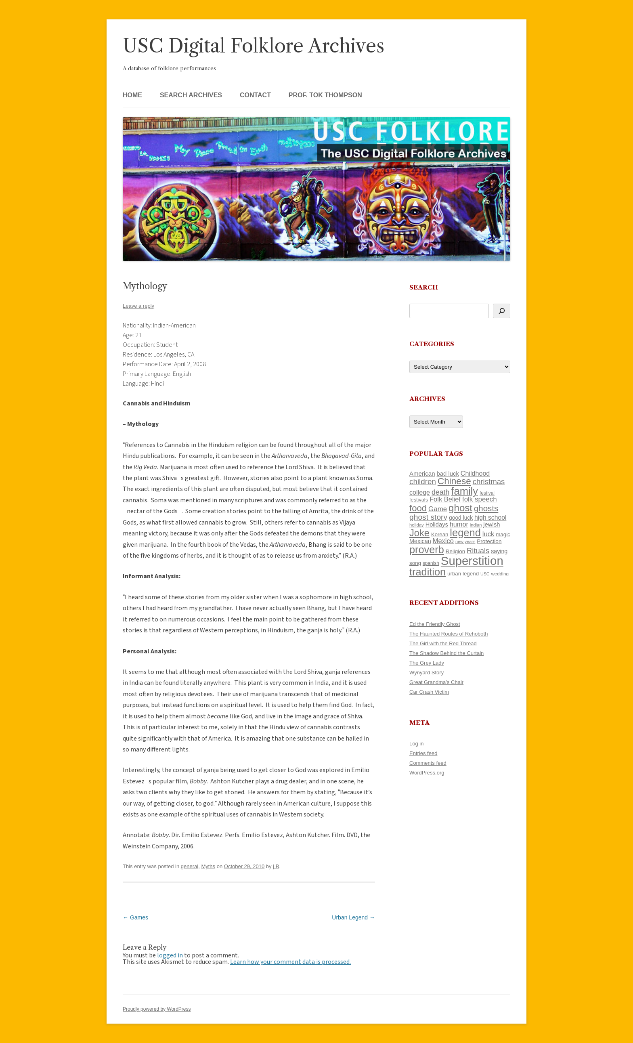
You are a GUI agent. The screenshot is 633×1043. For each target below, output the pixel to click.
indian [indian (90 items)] (476, 525)
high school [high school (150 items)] (490, 517)
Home (132, 95)
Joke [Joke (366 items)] (419, 533)
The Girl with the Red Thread (443, 643)
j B (276, 866)
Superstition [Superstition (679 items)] (472, 560)
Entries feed (423, 753)
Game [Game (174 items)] (437, 509)
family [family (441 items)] (464, 491)
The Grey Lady (426, 663)
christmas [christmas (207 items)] (489, 481)
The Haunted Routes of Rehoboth (448, 634)
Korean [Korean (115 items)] (439, 534)
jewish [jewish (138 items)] (491, 524)
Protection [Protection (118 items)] (489, 541)
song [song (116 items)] (415, 563)
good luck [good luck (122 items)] (461, 517)
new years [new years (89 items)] (465, 541)
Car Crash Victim (429, 692)
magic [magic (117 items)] (503, 534)
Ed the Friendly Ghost (434, 624)
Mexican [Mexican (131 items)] (420, 541)
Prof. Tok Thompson (325, 95)
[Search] (501, 311)
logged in (170, 955)
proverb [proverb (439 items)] (426, 549)
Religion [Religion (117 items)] (455, 551)
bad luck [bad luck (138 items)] (448, 473)
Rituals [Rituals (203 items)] (478, 550)
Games (135, 917)
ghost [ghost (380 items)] (460, 507)
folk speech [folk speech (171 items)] (479, 499)
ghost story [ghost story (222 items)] (428, 517)
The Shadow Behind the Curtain (446, 653)
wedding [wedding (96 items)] (500, 573)
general (189, 866)
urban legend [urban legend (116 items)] (463, 574)
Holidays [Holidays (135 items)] (436, 524)
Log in (416, 744)
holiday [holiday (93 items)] (416, 525)
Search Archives (191, 95)
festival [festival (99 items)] (487, 493)
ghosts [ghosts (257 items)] (486, 508)
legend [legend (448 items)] (465, 532)
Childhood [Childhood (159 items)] (475, 473)
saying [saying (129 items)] (499, 551)
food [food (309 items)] (418, 508)
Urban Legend (353, 917)
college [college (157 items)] (419, 492)
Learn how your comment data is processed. (290, 961)
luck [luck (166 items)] (488, 534)
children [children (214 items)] (422, 481)
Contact (255, 95)
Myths (208, 866)
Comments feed (427, 763)
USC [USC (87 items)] (485, 573)
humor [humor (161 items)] (459, 524)
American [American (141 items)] (422, 473)
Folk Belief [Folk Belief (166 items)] (445, 499)
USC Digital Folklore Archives (253, 45)
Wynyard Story (426, 672)
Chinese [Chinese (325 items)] (454, 481)
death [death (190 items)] (441, 492)
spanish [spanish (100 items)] (431, 563)
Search (423, 287)
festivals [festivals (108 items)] (418, 500)
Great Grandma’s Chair (436, 682)
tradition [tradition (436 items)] (427, 571)
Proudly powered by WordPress (157, 1009)
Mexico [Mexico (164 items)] (443, 541)
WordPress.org (426, 773)
